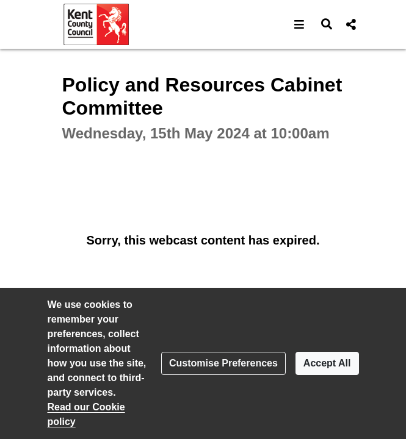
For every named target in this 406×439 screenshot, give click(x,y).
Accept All (327, 363)
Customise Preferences (223, 363)
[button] (299, 24)
